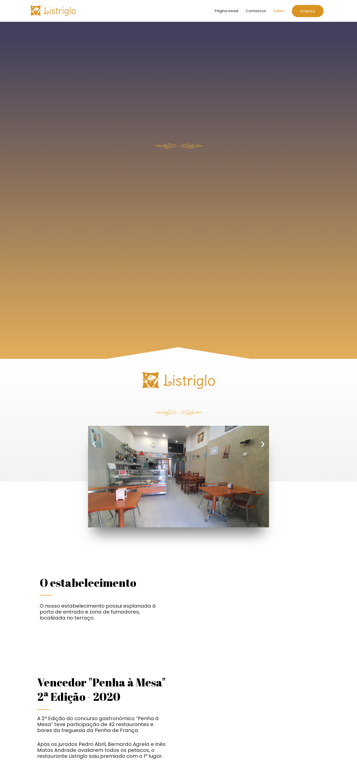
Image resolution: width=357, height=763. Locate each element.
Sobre (278, 11)
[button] (94, 446)
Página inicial (226, 11)
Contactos (256, 11)
